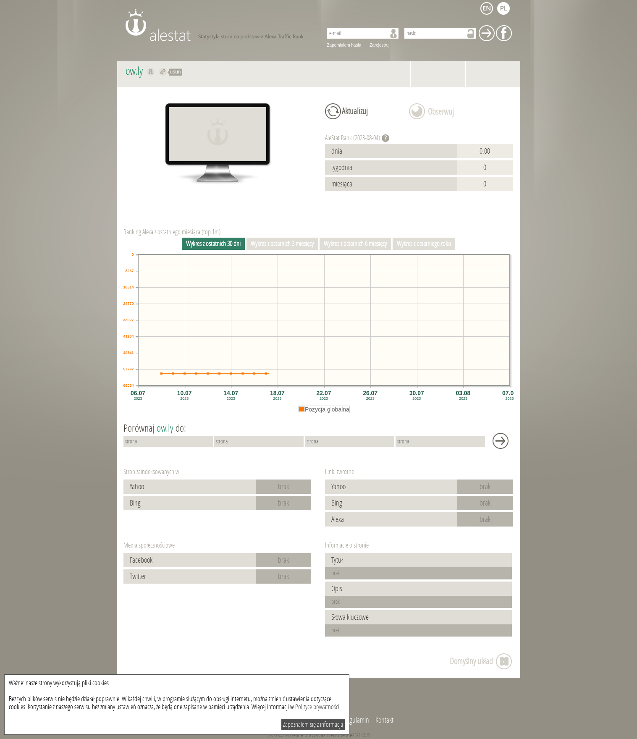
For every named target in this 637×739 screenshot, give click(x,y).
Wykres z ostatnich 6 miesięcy (355, 244)
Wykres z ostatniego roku (424, 244)
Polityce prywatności (317, 707)
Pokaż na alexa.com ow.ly (151, 72)
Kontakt (384, 720)
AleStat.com (219, 25)
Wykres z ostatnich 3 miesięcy (282, 244)
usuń (175, 72)
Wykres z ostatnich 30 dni (213, 244)
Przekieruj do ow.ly (163, 72)
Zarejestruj (379, 45)
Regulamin (356, 720)
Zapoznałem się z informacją (313, 725)
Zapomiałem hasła (344, 45)
